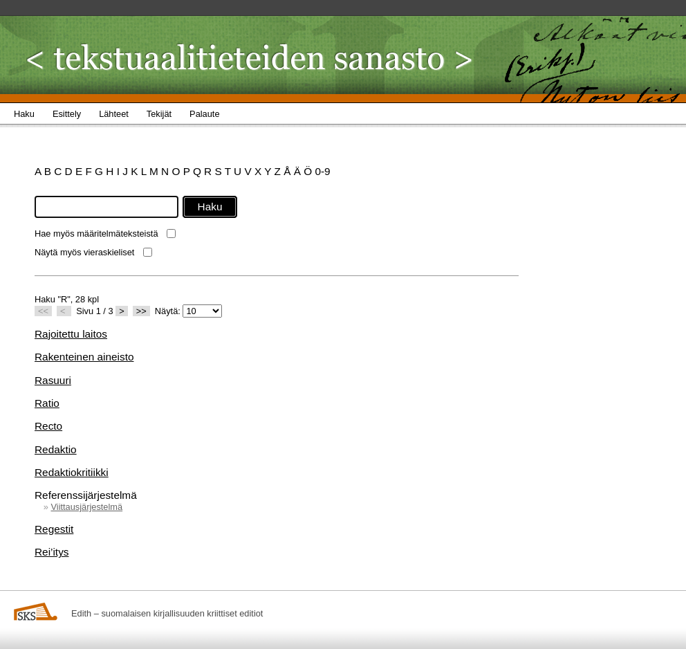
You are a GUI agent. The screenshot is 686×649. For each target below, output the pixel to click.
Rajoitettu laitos (71, 334)
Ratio (47, 403)
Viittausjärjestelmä (86, 507)
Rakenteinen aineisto (84, 357)
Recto (48, 426)
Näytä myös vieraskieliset (84, 252)
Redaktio (56, 449)
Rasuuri (53, 380)
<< (43, 311)
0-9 (322, 171)
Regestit (54, 529)
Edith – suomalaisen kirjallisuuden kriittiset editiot (167, 613)
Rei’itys (52, 552)
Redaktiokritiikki (72, 472)
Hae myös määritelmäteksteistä (96, 233)
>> (141, 311)
